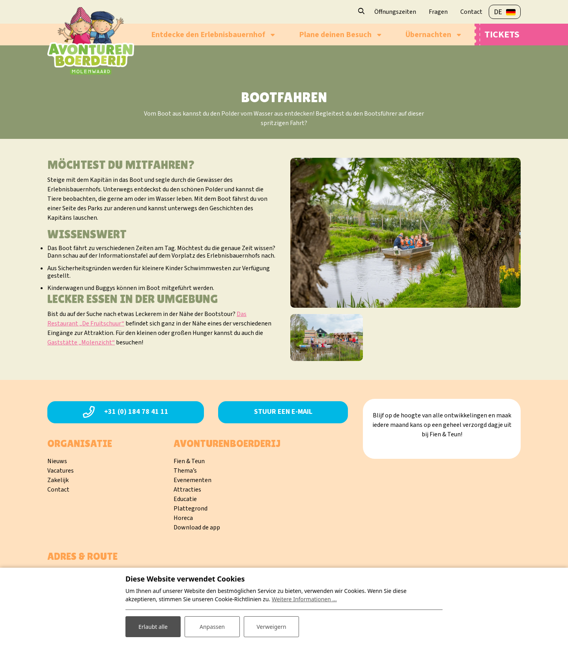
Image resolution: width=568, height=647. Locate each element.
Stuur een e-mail (283, 412)
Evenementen (192, 480)
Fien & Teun (189, 461)
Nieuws (57, 461)
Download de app (197, 527)
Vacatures (60, 470)
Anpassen (212, 626)
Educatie (185, 499)
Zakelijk (58, 480)
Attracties (187, 489)
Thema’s (185, 470)
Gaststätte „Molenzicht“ (81, 342)
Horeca (183, 518)
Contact (58, 489)
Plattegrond (190, 508)
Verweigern (271, 626)
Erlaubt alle (153, 626)
